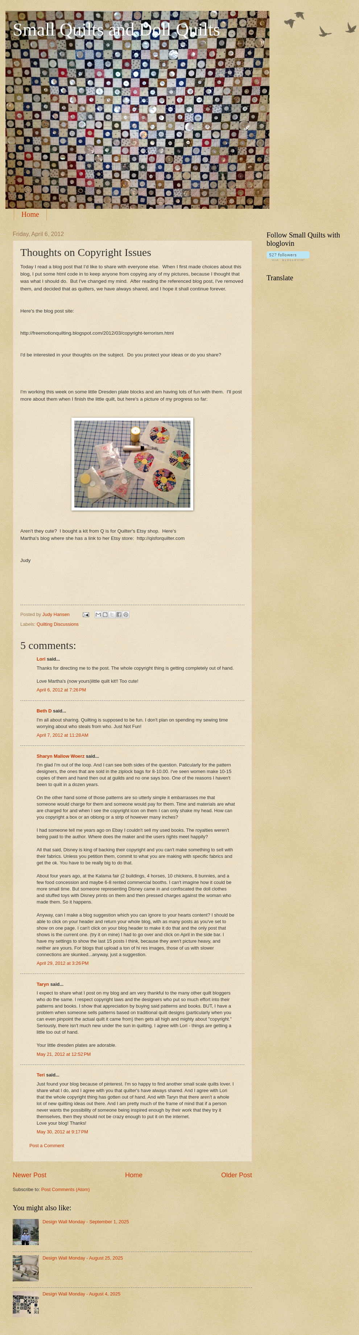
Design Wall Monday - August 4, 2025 (81, 1294)
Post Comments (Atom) (65, 1189)
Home (30, 214)
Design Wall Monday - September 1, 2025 (85, 1221)
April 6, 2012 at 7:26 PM (61, 690)
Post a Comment (46, 1145)
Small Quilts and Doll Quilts (116, 29)
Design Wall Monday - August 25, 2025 (82, 1258)
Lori (41, 659)
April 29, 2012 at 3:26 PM (63, 963)
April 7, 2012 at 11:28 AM (62, 735)
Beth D (44, 711)
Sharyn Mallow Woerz (60, 756)
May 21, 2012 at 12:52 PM (64, 1054)
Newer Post (29, 1175)
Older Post (236, 1175)
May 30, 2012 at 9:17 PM (62, 1131)
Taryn (43, 984)
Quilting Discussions (58, 624)
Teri (41, 1075)
